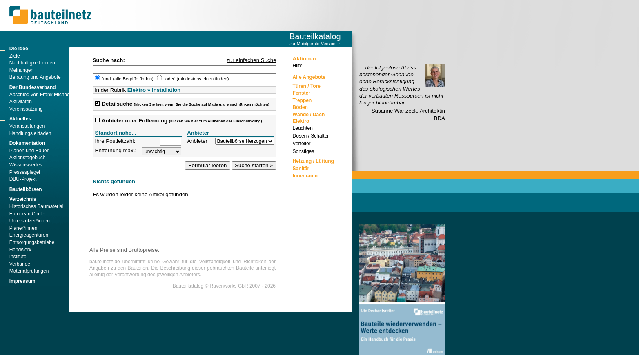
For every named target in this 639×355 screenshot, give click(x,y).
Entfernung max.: (116, 150)
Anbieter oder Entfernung (178, 121)
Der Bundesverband (32, 87)
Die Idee (18, 48)
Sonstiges (303, 151)
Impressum (22, 281)
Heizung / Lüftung (313, 161)
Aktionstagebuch (27, 157)
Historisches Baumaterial (36, 206)
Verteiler (302, 143)
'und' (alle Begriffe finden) (125, 78)
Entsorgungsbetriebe (32, 242)
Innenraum (305, 176)
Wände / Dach (309, 115)
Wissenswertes (25, 165)
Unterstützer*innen (29, 221)
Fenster (301, 93)
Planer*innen (23, 228)
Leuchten (303, 128)
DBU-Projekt (23, 179)
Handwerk (20, 250)
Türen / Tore (307, 86)
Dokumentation (27, 143)
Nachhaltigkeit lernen (32, 63)
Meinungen (21, 70)
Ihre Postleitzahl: (115, 141)
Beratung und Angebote (35, 77)
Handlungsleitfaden (30, 133)
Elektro (301, 121)
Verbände (19, 264)
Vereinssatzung (26, 109)
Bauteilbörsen (25, 189)
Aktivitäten (20, 101)
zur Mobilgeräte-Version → (315, 43)
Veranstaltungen (27, 126)
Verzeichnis (22, 199)
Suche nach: (109, 60)
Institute (18, 257)
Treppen (302, 100)
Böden (300, 107)
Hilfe (298, 66)
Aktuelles (20, 119)
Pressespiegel (24, 172)
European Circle (27, 214)
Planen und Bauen (29, 150)
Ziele (14, 56)
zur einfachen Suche (251, 60)
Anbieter (197, 141)
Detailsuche (182, 104)
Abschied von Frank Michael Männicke (51, 95)
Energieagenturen (28, 235)
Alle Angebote (309, 77)
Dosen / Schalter (311, 136)
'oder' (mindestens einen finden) (193, 78)
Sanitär (301, 168)
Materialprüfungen (29, 271)
